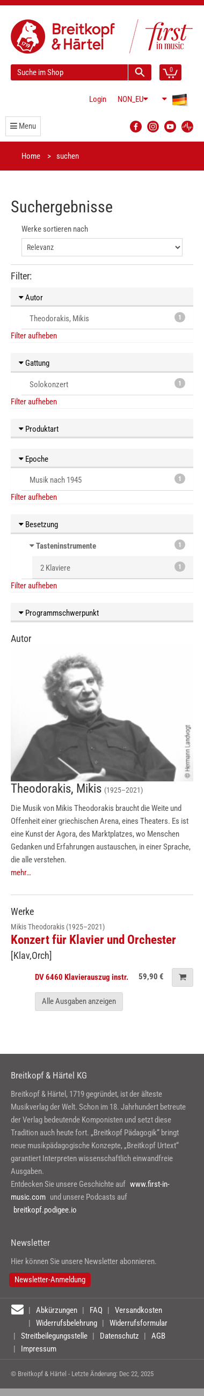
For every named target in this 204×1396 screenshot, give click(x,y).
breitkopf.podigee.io (45, 1210)
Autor (31, 297)
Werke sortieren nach (54, 229)
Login (97, 99)
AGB (158, 1336)
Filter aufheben (34, 336)
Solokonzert (107, 383)
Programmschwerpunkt (59, 613)
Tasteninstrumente (66, 546)
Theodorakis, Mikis (107, 317)
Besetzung (38, 524)
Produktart (39, 429)
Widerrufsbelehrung (66, 1323)
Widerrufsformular (138, 1323)
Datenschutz (119, 1336)
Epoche (33, 459)
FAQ (96, 1310)
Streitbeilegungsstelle (54, 1336)
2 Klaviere (112, 567)
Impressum (38, 1349)
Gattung (34, 363)
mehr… (21, 872)
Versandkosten (138, 1310)
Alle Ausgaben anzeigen (79, 1001)
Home (30, 156)
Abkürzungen (56, 1310)
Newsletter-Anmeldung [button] (49, 1279)
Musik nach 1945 (107, 479)
